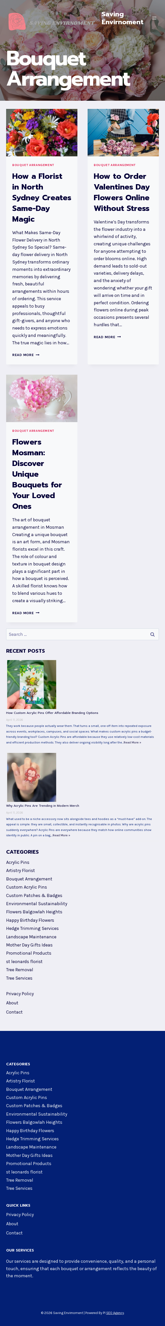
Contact (14, 1011)
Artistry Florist (20, 870)
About (12, 1002)
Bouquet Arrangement (33, 164)
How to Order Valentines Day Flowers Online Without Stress (122, 191)
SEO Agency (115, 1312)
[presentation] (41, 132)
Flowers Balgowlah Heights (34, 911)
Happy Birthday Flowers (30, 919)
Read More (25, 354)
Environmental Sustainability (36, 903)
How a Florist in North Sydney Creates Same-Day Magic (41, 197)
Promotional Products (28, 952)
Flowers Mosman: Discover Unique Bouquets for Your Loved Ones (37, 473)
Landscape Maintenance (31, 936)
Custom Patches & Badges (34, 895)
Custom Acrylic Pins (26, 886)
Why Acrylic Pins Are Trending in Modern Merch (42, 805)
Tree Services (19, 977)
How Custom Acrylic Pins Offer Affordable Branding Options (52, 712)
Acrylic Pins (17, 861)
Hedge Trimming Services (32, 927)
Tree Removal (19, 969)
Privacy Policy (20, 993)
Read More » (132, 741)
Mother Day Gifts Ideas (29, 944)
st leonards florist (24, 961)
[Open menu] (154, 18)
